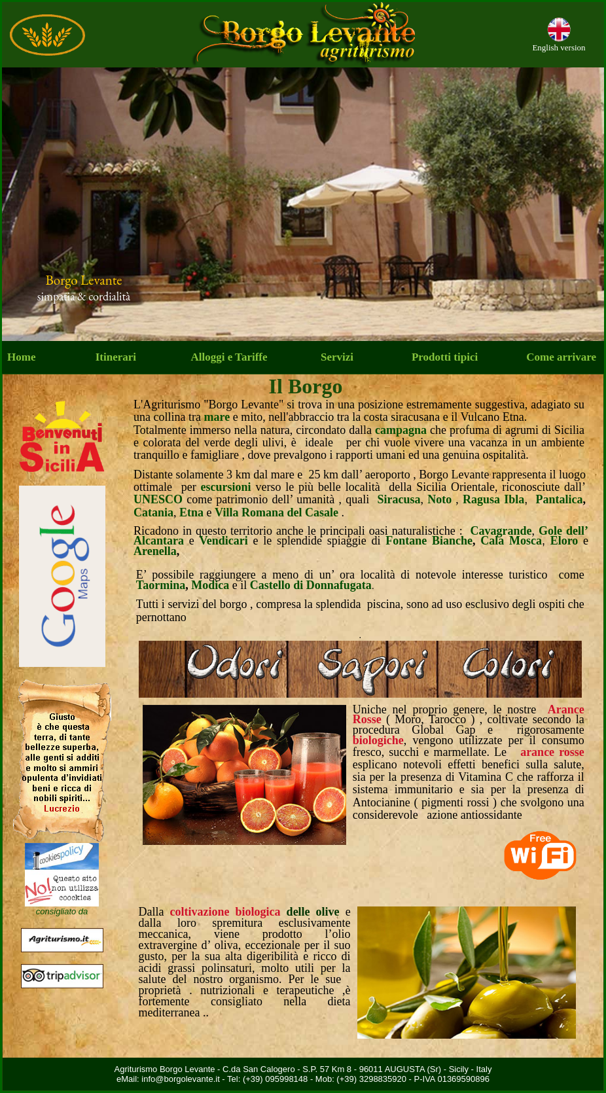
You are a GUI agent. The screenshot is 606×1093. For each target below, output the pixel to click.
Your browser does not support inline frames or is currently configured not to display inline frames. (303, 204)
